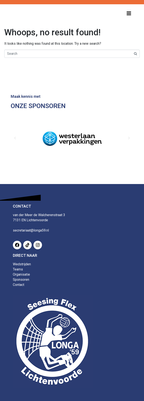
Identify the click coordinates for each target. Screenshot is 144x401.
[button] (15, 138)
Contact (18, 285)
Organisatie (21, 274)
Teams (18, 269)
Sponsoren (21, 280)
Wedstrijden (22, 264)
